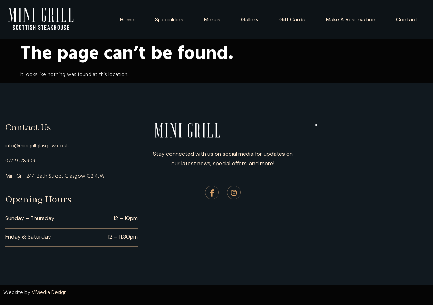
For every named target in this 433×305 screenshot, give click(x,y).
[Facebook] (212, 192)
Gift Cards (292, 19)
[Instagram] (234, 192)
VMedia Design (49, 292)
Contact (406, 19)
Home (127, 19)
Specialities (169, 19)
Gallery (250, 19)
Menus (212, 19)
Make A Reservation (350, 19)
